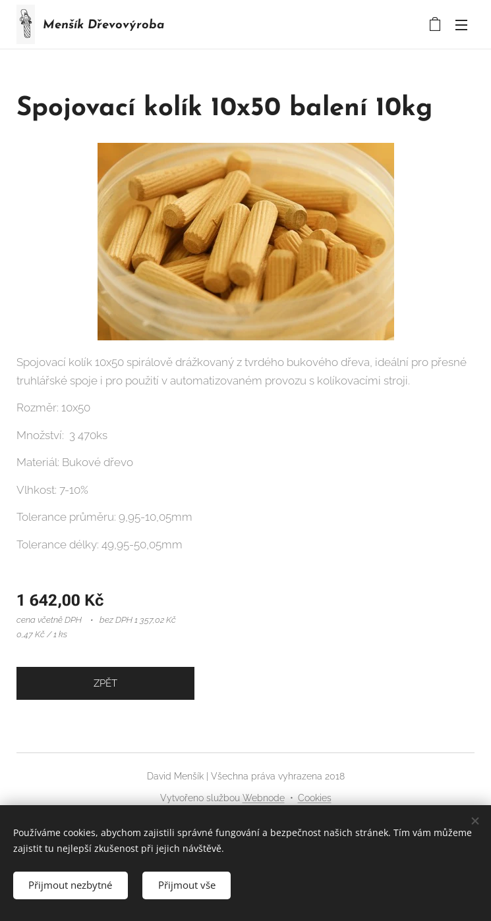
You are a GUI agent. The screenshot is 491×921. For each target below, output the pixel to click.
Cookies (315, 798)
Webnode (264, 798)
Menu (461, 25)
